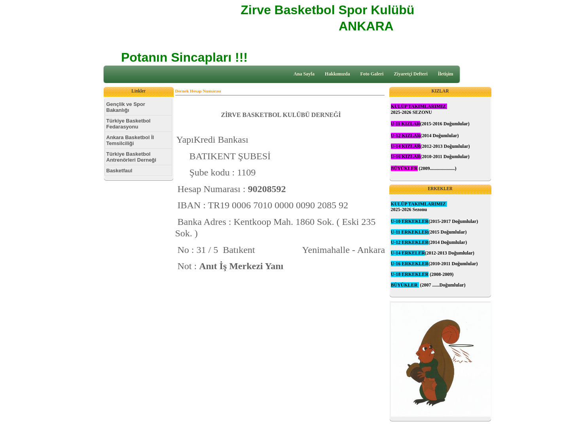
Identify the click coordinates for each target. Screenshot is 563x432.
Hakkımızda (337, 74)
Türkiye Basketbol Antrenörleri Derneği (131, 157)
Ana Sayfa (304, 74)
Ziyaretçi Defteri (410, 74)
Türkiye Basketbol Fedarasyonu (128, 124)
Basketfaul (119, 171)
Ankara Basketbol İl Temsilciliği (130, 140)
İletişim (445, 74)
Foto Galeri (371, 74)
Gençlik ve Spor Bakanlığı (125, 107)
